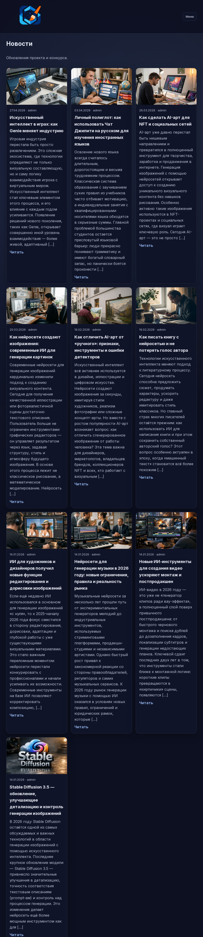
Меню (190, 16)
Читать (17, 252)
